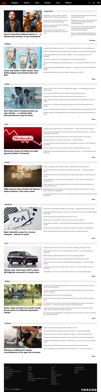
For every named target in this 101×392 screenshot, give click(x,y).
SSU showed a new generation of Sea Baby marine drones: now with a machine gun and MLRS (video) (69, 313)
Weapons (30, 375)
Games (39, 3)
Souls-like (54, 371)
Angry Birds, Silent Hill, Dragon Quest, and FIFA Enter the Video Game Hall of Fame (69, 100)
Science (30, 373)
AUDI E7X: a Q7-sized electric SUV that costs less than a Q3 (83, 16)
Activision (54, 380)
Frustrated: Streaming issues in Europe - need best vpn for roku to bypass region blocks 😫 (70, 212)
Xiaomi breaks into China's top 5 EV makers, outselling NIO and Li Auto (66, 148)
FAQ (76, 373)
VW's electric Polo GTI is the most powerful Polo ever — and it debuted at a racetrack (68, 251)
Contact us (8, 376)
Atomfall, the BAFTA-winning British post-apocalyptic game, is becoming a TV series (69, 175)
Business (30, 376)
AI (28, 371)
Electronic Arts (55, 384)
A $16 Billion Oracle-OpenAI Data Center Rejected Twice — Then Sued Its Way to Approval (69, 152)
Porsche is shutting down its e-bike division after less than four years (66, 259)
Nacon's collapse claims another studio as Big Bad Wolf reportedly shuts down (69, 109)
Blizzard (53, 382)
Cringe (76, 371)
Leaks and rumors (79, 369)
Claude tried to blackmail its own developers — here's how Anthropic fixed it (68, 128)
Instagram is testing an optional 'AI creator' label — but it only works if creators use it (69, 341)
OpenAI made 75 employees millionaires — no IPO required (63, 140)
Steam (53, 373)
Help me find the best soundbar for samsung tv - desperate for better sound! (68, 208)
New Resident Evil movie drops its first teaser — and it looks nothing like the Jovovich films (68, 180)
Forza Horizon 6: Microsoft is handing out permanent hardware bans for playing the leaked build (83, 28)
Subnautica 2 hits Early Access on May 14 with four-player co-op (64, 96)
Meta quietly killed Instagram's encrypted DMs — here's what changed (66, 331)
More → (94, 79)
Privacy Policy (9, 375)
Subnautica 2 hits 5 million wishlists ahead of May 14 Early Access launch (55, 16)
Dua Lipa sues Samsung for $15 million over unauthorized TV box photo (67, 136)
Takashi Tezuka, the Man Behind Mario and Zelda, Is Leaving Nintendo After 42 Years (69, 113)
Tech (50, 3)
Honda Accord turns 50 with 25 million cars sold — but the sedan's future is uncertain (68, 267)
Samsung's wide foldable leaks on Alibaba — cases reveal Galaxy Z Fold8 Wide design (69, 68)
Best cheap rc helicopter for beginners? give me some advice (63, 220)
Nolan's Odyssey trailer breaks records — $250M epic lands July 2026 (66, 166)
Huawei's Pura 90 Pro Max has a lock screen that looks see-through (55, 21)
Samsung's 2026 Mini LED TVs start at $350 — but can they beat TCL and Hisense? (67, 55)
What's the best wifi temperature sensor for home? (60, 216)
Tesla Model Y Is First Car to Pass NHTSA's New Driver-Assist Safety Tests (67, 271)
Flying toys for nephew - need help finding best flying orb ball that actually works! (68, 224)
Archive (7, 378)
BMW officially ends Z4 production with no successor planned (64, 255)
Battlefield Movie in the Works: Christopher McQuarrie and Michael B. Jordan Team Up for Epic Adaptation (69, 189)
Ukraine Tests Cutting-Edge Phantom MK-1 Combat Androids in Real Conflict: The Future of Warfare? (69, 286)
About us (7, 367)
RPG (52, 369)
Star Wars (54, 376)
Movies (60, 3)
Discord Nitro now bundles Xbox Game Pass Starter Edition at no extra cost (55, 31)
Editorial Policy (9, 369)
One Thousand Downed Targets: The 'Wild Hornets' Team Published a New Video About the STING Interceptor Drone (68, 308)
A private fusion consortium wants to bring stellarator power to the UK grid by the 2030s (69, 144)
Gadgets (27, 3)
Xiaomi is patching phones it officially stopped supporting (55, 25)
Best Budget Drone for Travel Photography (57, 295)
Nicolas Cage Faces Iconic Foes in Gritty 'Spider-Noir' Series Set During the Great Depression (70, 194)
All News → (93, 40)
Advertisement (9, 373)
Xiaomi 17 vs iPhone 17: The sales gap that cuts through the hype (64, 59)
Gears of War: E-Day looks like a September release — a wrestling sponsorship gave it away (69, 89)
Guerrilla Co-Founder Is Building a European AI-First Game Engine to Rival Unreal (68, 105)
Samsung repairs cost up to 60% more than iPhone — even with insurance (67, 348)
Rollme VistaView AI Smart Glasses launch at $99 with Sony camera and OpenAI (69, 51)
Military (30, 367)
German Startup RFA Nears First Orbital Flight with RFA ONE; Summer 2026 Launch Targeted (68, 291)
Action (53, 367)
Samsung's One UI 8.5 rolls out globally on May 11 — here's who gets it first (67, 334)
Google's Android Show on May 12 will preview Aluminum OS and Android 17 (68, 337)
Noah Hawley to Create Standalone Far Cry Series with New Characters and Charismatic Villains (68, 185)
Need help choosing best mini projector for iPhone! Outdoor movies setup (68, 228)
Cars (71, 3)
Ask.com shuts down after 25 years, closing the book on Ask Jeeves (65, 345)
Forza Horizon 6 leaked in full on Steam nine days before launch (64, 93)
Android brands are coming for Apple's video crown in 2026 (63, 72)
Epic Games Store (56, 375)
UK (5, 387)
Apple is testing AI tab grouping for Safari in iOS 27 (60, 327)
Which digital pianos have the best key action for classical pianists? (65, 231)
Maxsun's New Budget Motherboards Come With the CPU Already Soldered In (83, 34)
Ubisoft (53, 378)
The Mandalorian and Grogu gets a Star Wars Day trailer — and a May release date (68, 170)
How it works (31, 380)
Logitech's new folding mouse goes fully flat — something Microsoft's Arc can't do (69, 63)
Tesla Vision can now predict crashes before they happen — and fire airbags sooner (68, 262)
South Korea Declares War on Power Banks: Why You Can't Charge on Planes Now (68, 299)
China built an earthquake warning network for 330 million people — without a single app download (69, 132)
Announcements (79, 367)
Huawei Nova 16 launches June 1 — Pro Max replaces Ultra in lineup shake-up (68, 48)
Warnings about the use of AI (13, 371)
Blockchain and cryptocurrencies (37, 378)
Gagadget (10, 2)
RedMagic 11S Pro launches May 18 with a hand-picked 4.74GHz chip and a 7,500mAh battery (84, 22)
